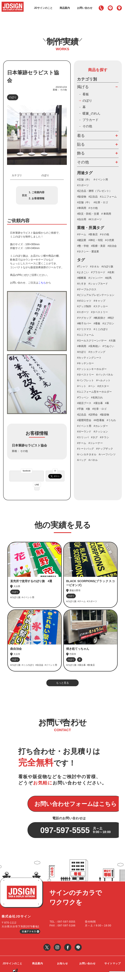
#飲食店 (93, 234)
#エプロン (108, 323)
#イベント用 (101, 179)
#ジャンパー (96, 278)
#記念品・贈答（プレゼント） (94, 191)
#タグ (94, 437)
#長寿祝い (94, 346)
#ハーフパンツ (107, 454)
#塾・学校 (83, 246)
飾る (81, 153)
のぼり (12, 97)
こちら (42, 282)
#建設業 (81, 240)
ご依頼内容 (38, 192)
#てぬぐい (108, 346)
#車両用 (81, 208)
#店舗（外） (84, 179)
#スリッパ (83, 437)
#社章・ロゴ (101, 202)
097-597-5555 (101, 8)
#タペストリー (85, 374)
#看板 (97, 323)
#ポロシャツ (84, 301)
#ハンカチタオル (86, 454)
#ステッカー (101, 306)
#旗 (88, 409)
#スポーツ (83, 185)
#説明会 (93, 414)
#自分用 (81, 219)
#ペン (92, 386)
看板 (85, 94)
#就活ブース (84, 403)
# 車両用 (106, 214)
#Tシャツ (82, 266)
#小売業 (109, 240)
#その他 (93, 208)
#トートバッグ (85, 448)
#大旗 (112, 340)
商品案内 (65, 8)
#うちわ (111, 420)
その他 (87, 126)
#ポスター (103, 386)
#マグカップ (84, 317)
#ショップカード (98, 283)
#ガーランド (84, 431)
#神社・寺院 (96, 240)
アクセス (119, 8)
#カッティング (97, 352)
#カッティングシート (89, 357)
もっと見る (62, 682)
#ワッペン (83, 397)
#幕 (107, 403)
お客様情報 (38, 198)
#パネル (93, 460)
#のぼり (81, 352)
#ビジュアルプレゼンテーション (95, 295)
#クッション (101, 431)
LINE (110, 8)
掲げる (83, 87)
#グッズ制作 (84, 306)
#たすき (81, 283)
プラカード (90, 120)
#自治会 (112, 246)
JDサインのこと (43, 8)
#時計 (111, 317)
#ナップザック (104, 448)
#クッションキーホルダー (92, 369)
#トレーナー (96, 443)
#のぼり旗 (107, 266)
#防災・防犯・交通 (88, 214)
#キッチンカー (85, 363)
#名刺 (111, 272)
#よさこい (83, 272)
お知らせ (62, 943)
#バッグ (81, 460)
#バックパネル (104, 374)
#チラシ (104, 437)
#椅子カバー (84, 323)
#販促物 (81, 196)
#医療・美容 (98, 246)
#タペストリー (99, 312)
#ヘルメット (103, 380)
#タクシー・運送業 (88, 251)
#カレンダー (101, 426)
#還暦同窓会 (84, 420)
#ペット (81, 386)
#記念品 (93, 196)
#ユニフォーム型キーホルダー (94, 392)
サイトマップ (112, 943)
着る (81, 135)
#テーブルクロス (86, 289)
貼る (81, 144)
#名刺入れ (97, 397)
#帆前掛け (99, 317)
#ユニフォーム (108, 196)
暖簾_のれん (91, 113)
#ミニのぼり (101, 329)
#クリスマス (84, 329)
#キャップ (99, 301)
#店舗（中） (84, 202)
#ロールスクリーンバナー (92, 340)
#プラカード (98, 272)
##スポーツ (95, 219)
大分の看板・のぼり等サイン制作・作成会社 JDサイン (30, 967)
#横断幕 (81, 278)
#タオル (94, 266)
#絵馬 (108, 278)
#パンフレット (85, 380)
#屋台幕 (98, 403)
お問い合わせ (84, 8)
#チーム (81, 234)
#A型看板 (99, 420)
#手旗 (80, 409)
